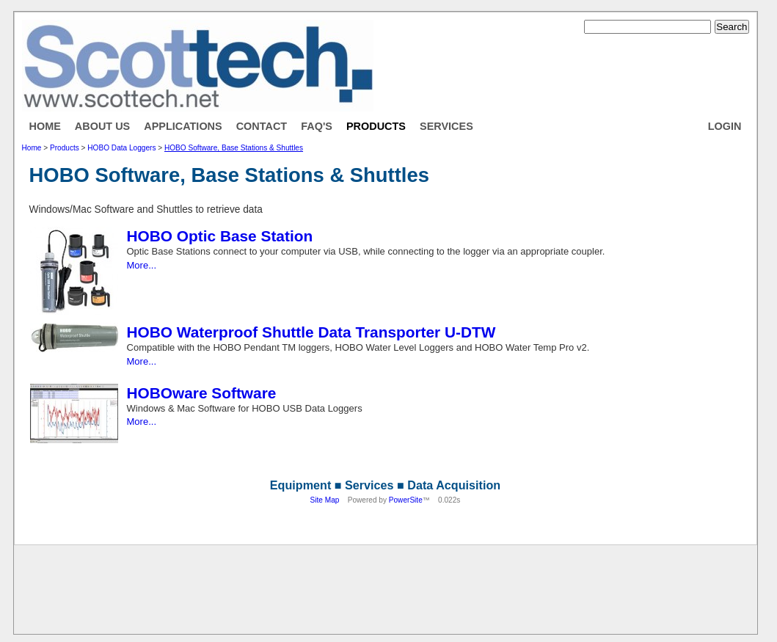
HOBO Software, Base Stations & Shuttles (233, 148)
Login (725, 126)
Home (45, 126)
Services (446, 126)
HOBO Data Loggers (121, 148)
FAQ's (316, 126)
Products (376, 126)
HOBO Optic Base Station (220, 235)
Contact (262, 126)
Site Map (325, 500)
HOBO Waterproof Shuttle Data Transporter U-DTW (311, 332)
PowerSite (406, 500)
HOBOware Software (202, 392)
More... (142, 265)
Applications (183, 126)
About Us (102, 126)
